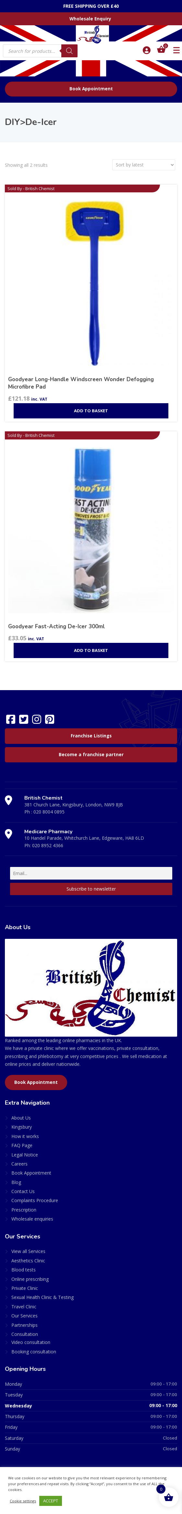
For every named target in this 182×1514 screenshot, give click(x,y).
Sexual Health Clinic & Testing (42, 1297)
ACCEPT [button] (50, 1501)
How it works (25, 1136)
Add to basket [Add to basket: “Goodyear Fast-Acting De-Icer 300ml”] (91, 650)
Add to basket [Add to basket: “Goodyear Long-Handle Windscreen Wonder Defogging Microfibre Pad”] (91, 411)
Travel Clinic (23, 1306)
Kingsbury (21, 1127)
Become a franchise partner (91, 754)
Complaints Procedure (34, 1200)
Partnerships (24, 1325)
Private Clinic (24, 1288)
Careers (19, 1164)
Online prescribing (30, 1279)
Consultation (24, 1334)
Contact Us (23, 1191)
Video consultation (30, 1342)
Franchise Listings (91, 736)
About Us (21, 1118)
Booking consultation (33, 1352)
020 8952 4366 (47, 845)
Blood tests (23, 1270)
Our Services (24, 1316)
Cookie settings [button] (23, 1500)
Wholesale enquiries (32, 1219)
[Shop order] (143, 164)
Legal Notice (24, 1155)
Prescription (23, 1210)
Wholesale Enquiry (90, 19)
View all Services (28, 1251)
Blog (16, 1182)
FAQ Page (21, 1145)
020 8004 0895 (49, 812)
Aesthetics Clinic (28, 1261)
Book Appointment (91, 89)
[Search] (69, 50)
